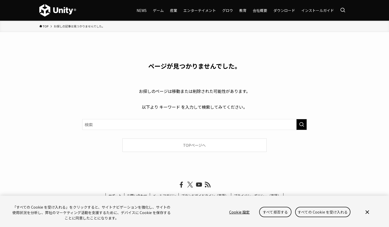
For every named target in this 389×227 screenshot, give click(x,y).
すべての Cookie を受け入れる (323, 212)
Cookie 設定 (239, 212)
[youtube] (199, 184)
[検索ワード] (194, 124)
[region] (194, 211)
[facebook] (181, 184)
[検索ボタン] (342, 10)
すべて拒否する (275, 212)
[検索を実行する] (301, 124)
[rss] (207, 184)
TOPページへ (194, 145)
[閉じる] (367, 212)
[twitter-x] (190, 184)
